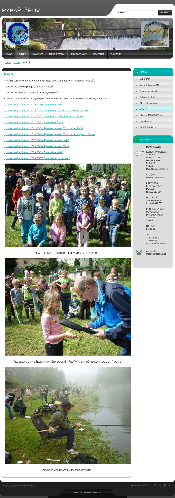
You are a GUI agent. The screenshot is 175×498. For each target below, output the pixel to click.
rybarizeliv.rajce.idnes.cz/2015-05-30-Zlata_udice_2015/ (33, 104)
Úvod (9, 54)
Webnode (96, 493)
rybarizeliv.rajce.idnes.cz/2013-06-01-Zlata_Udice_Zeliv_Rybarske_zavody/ (44, 116)
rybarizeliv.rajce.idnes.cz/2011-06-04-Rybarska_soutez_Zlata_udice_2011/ (43, 128)
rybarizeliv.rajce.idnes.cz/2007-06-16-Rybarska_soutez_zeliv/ (36, 140)
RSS (159, 485)
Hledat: (121, 12)
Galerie (116, 54)
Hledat (165, 12)
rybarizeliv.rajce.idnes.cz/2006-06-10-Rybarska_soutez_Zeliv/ (36, 146)
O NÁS (22, 54)
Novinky (37, 54)
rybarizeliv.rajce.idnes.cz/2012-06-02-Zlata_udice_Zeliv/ (33, 122)
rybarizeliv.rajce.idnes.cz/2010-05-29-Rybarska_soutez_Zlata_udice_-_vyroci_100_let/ (49, 134)
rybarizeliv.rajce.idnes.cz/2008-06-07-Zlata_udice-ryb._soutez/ (37, 158)
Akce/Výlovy (79, 54)
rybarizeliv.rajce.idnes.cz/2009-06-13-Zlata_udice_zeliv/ (33, 152)
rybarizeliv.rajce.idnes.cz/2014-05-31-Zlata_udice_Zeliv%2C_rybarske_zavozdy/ (46, 110)
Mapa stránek (142, 485)
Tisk (169, 485)
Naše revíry (56, 54)
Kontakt (98, 54)
